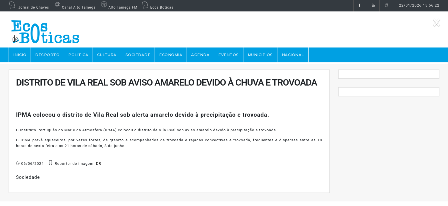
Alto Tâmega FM (118, 7)
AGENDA (200, 54)
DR (98, 163)
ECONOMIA (170, 54)
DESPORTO (47, 54)
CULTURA (107, 54)
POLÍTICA (78, 54)
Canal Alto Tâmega (74, 7)
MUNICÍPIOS (260, 54)
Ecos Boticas (157, 7)
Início (19, 54)
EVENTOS (228, 54)
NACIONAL (293, 54)
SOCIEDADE (138, 54)
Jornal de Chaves (29, 7)
